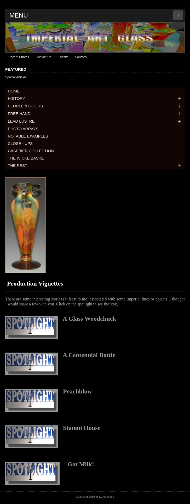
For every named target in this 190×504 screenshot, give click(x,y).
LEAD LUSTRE (24, 121)
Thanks (63, 57)
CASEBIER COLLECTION (31, 151)
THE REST (20, 165)
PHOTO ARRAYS (23, 129)
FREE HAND (22, 113)
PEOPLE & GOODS (28, 106)
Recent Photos (18, 57)
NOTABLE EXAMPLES (28, 136)
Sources (81, 57)
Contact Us (43, 57)
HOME (14, 91)
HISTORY (19, 98)
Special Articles (15, 77)
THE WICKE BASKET (27, 158)
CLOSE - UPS (20, 143)
